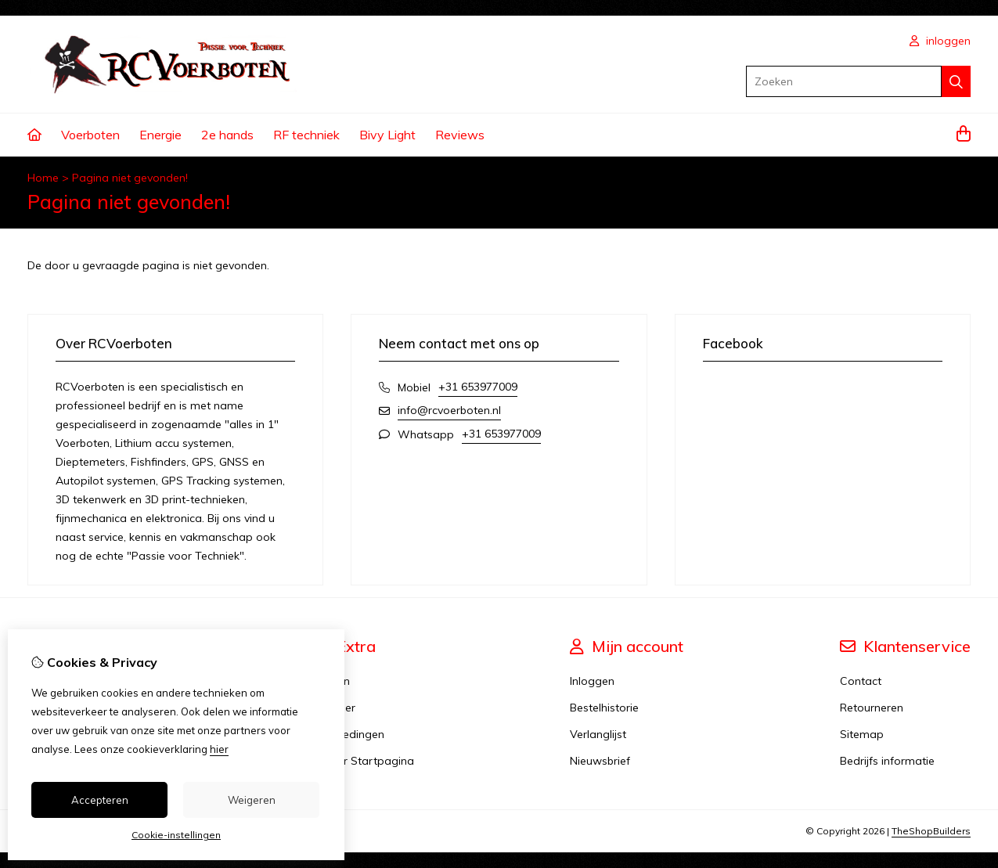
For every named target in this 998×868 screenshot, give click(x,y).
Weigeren (252, 800)
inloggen (940, 41)
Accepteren (99, 800)
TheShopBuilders (931, 831)
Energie (160, 134)
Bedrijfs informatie (887, 761)
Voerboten (90, 134)
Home (43, 178)
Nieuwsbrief (600, 761)
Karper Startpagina (363, 761)
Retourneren (871, 708)
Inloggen (592, 681)
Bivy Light (387, 134)
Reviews (460, 134)
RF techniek (306, 134)
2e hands (227, 134)
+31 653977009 (477, 387)
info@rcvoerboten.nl (449, 410)
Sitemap (862, 734)
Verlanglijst (598, 734)
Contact (860, 681)
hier (219, 749)
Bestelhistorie (604, 708)
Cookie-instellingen (176, 835)
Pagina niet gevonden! (130, 178)
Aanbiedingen (348, 734)
